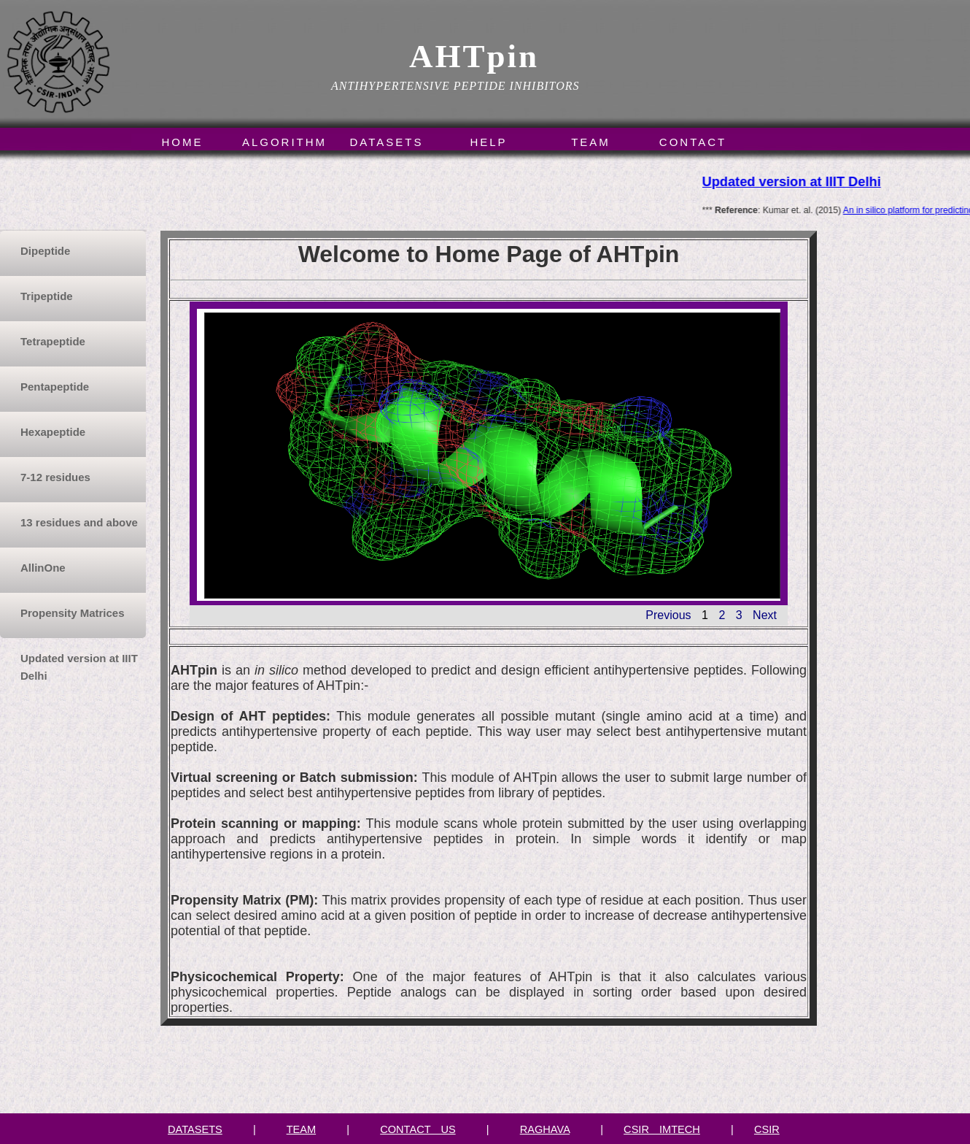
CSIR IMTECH (662, 1129)
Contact (692, 142)
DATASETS (195, 1129)
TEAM (302, 1129)
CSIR (767, 1129)
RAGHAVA (545, 1129)
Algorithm (284, 142)
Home (182, 142)
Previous (668, 615)
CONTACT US (417, 1129)
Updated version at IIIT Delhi (793, 181)
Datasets (387, 142)
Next (765, 615)
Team (590, 142)
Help (488, 142)
